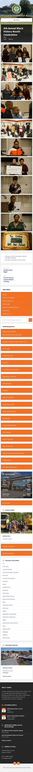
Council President (7, 569)
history (19, 260)
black (9, 260)
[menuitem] (16, 294)
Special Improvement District (10, 623)
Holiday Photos (7, 587)
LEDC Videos (6, 593)
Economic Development (9, 578)
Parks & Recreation (8, 605)
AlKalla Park (6, 536)
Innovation (5, 590)
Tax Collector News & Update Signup (12, 730)
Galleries (10, 39)
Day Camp (5, 575)
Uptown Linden (6, 629)
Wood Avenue (6, 638)
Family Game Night (8, 271)
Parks (4, 602)
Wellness (5, 635)
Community (18, 256)
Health (4, 584)
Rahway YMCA (11, 719)
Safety (4, 611)
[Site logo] (16, 15)
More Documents (6, 740)
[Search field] (16, 320)
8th (6, 260)
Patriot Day (5, 608)
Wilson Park (10, 712)
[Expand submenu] (29, 341)
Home (5, 39)
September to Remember (9, 614)
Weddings (5, 632)
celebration (14, 260)
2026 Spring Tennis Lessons (15, 709)
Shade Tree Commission (9, 617)
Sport (4, 626)
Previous (6, 268)
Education (5, 581)
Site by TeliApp (27, 767)
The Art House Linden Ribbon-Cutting (8, 279)
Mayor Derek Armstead (9, 599)
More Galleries (7, 676)
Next (4, 275)
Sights (4, 620)
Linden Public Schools (8, 596)
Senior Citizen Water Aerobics (15, 716)
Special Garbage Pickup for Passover (12, 735)
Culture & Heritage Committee (10, 572)
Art (3, 563)
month (23, 260)
